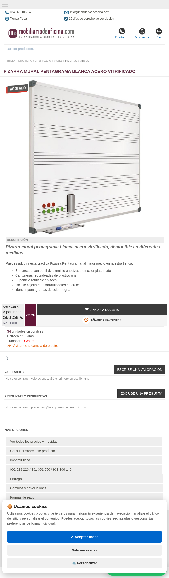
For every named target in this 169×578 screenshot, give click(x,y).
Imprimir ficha (20, 460)
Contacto (121, 33)
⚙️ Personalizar (84, 563)
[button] (159, 82)
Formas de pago (22, 497)
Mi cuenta (142, 33)
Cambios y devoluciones (28, 488)
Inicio (11, 60)
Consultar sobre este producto (32, 451)
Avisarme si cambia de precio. (32, 346)
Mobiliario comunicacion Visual (40, 60)
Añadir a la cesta (102, 309)
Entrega (16, 479)
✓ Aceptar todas (85, 537)
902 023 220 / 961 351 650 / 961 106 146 (41, 469)
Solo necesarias (84, 550)
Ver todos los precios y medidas (33, 441)
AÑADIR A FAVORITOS (101, 320)
